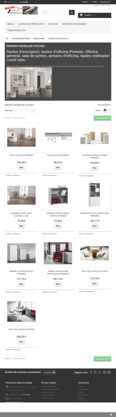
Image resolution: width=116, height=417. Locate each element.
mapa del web (105, 5)
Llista (109, 111)
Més (7, 98)
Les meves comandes (49, 386)
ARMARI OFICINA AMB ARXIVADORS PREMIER (58, 272)
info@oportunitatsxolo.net (14, 402)
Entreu (95, 2)
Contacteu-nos (105, 2)
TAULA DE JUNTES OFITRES (95, 271)
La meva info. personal (49, 395)
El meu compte (48, 382)
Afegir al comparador (13, 175)
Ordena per (9, 110)
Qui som (52, 24)
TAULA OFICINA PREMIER (21, 155)
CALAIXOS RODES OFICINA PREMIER (94, 156)
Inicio (10, 24)
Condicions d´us (16, 30)
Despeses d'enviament (74, 24)
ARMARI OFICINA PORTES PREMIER (21, 272)
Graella (105, 111)
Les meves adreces (48, 392)
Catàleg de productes (31, 24)
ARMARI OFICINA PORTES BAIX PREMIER (94, 214)
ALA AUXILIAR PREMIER (58, 155)
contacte (96, 5)
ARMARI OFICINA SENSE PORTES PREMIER (58, 214)
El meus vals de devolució (50, 389)
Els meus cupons (47, 398)
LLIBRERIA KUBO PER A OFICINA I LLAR (21, 214)
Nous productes (83, 389)
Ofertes (80, 386)
